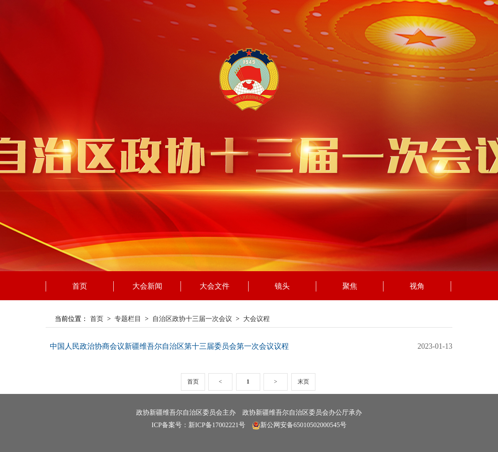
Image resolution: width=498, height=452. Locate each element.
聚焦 (349, 286)
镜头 (282, 286)
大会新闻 (147, 286)
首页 (79, 286)
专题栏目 (128, 318)
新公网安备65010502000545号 (303, 424)
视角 (417, 286)
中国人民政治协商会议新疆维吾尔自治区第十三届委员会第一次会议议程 (169, 346)
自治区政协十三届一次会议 (192, 318)
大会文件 (214, 286)
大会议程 (256, 318)
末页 (303, 382)
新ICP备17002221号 (216, 424)
